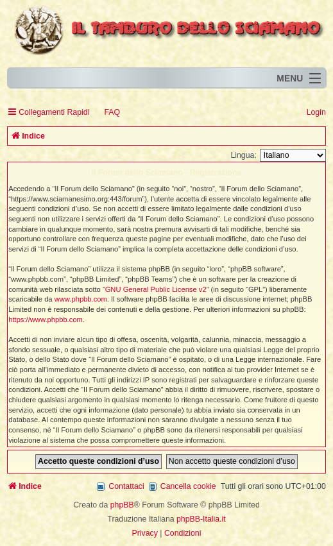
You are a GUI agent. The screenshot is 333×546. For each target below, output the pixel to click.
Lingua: (243, 155)
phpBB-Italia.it (201, 519)
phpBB (122, 504)
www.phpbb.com (81, 299)
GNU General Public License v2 (156, 289)
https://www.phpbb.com (45, 319)
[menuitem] (106, 112)
